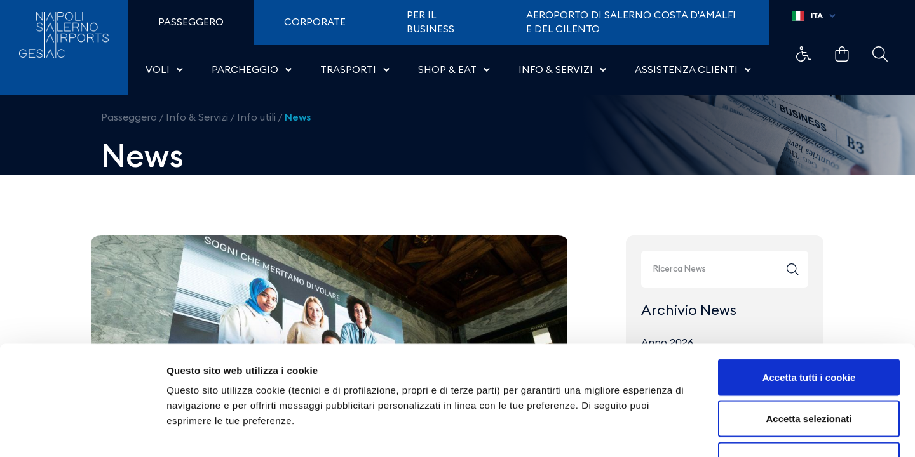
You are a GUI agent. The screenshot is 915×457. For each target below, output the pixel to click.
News (298, 116)
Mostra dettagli (668, 432)
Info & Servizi (197, 116)
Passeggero (129, 116)
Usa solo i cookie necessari (809, 373)
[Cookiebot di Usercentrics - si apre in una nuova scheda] (82, 432)
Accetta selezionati (808, 332)
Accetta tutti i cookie (809, 290)
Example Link (803, 54)
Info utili (256, 116)
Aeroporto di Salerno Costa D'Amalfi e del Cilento (631, 22)
